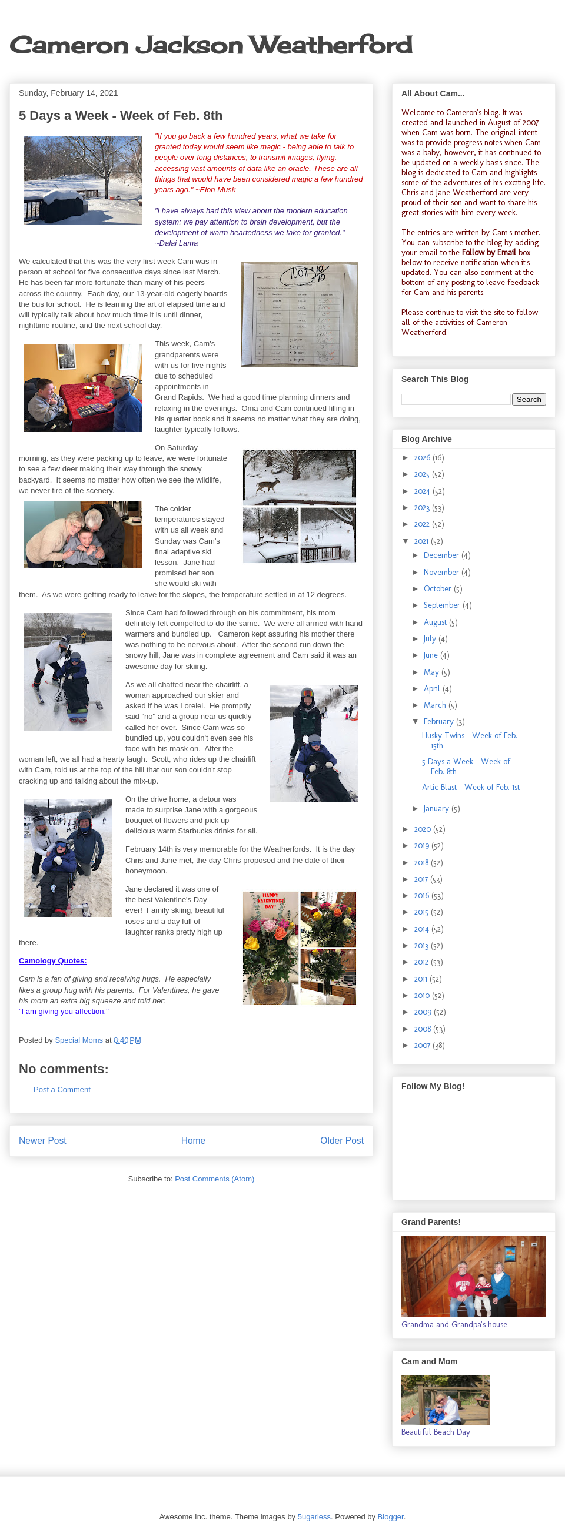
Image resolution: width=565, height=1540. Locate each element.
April (433, 689)
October (439, 589)
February (440, 722)
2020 (423, 829)
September (443, 605)
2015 (422, 912)
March (436, 705)
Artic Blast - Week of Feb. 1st (471, 787)
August (436, 622)
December (442, 555)
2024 (423, 491)
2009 (424, 1012)
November (442, 572)
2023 (423, 508)
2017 (422, 879)
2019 (422, 846)
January (437, 808)
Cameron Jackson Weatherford (210, 45)
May (432, 672)
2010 (423, 995)
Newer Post (43, 1141)
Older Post (342, 1141)
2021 (422, 541)
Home (193, 1141)
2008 (423, 1029)
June (432, 655)
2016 (422, 895)
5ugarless (314, 1516)
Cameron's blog (472, 113)
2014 (422, 929)
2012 (422, 962)
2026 (423, 458)
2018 (422, 863)
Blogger (391, 1516)
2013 (422, 945)
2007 (423, 1045)
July (431, 639)
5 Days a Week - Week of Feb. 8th (466, 766)
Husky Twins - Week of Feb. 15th (469, 741)
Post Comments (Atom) (214, 1178)
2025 (423, 474)
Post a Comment (62, 1089)
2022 (423, 524)
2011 (422, 979)
